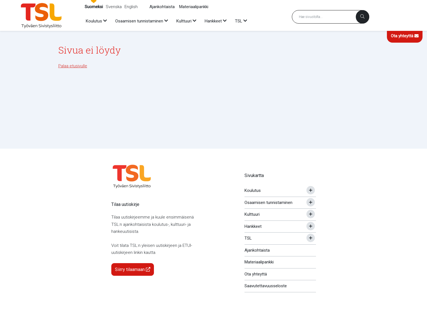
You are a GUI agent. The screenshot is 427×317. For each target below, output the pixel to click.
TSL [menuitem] (238, 21)
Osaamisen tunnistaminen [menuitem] (139, 21)
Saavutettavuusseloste (265, 285)
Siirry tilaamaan (132, 269)
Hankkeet (253, 226)
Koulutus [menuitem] (94, 21)
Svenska (114, 6)
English (131, 6)
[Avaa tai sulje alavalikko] (310, 190)
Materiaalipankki (193, 6)
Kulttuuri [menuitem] (183, 21)
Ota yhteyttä (405, 35)
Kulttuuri (252, 214)
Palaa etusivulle (72, 65)
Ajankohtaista (162, 6)
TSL (248, 238)
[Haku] (362, 17)
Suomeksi (94, 6)
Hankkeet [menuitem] (213, 21)
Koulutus (252, 190)
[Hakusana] (330, 17)
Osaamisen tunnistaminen (268, 202)
